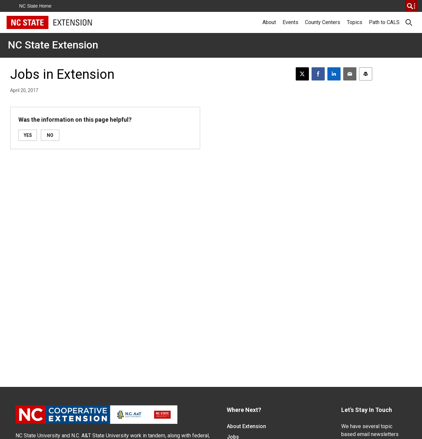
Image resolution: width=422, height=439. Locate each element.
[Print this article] (365, 73)
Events (290, 22)
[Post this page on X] (302, 73)
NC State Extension (53, 45)
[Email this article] (349, 73)
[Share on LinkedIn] (334, 73)
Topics (354, 22)
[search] (411, 6)
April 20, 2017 (24, 90)
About (269, 22)
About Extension (246, 426)
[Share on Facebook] (318, 73)
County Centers (322, 22)
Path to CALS (384, 22)
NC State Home (35, 6)
